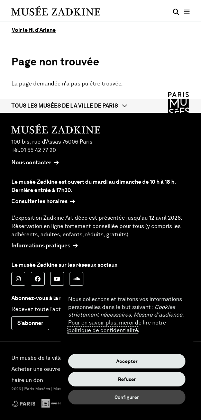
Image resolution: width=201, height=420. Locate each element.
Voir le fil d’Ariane (34, 30)
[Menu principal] (187, 12)
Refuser (127, 379)
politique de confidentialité (103, 330)
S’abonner (30, 323)
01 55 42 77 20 (38, 150)
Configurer (127, 397)
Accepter (127, 361)
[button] (100, 106)
